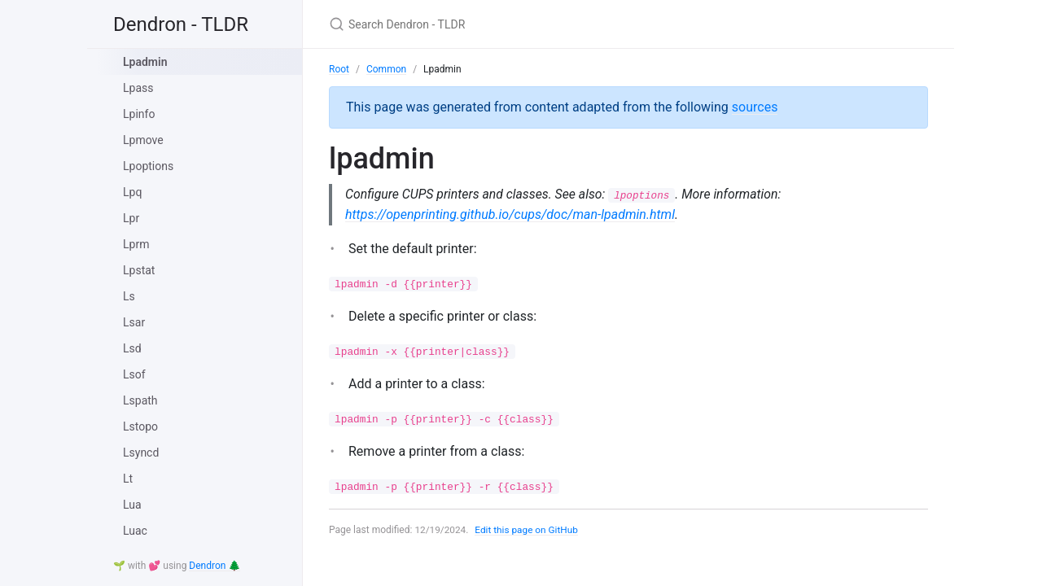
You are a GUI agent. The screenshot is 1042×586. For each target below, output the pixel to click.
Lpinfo (139, 113)
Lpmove (143, 139)
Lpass (138, 87)
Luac (135, 530)
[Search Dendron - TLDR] (521, 24)
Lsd (132, 348)
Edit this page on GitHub (527, 530)
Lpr (131, 218)
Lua (132, 504)
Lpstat (139, 270)
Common (386, 69)
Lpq (132, 192)
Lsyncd (141, 452)
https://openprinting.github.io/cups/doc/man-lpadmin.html (510, 214)
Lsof (134, 374)
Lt (128, 478)
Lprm (136, 244)
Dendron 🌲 (214, 565)
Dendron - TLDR (180, 24)
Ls (129, 296)
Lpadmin (145, 61)
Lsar (134, 322)
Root (339, 69)
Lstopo (140, 426)
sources (755, 107)
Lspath (140, 400)
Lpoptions (148, 166)
